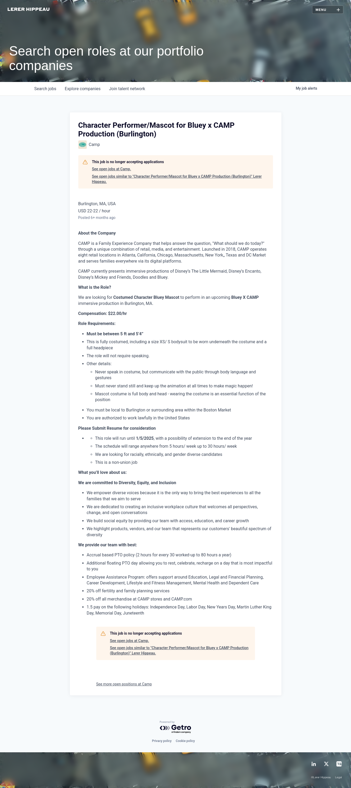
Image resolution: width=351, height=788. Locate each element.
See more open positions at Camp (124, 684)
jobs (45, 88)
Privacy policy (161, 741)
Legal (338, 777)
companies (83, 88)
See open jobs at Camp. (111, 169)
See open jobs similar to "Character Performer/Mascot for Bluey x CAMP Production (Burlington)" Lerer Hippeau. (177, 179)
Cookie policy (185, 741)
